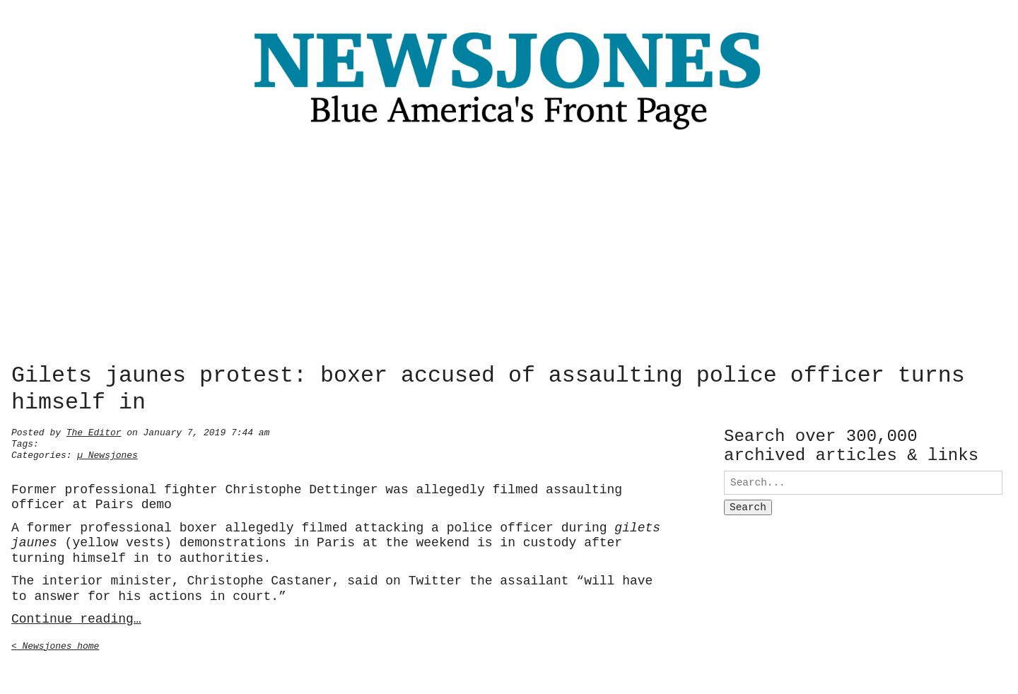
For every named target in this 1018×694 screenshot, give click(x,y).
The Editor (94, 431)
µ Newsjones (107, 453)
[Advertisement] (509, 251)
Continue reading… (76, 617)
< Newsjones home (55, 644)
